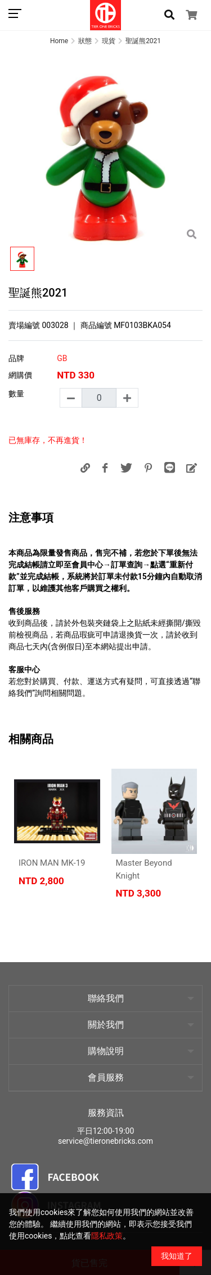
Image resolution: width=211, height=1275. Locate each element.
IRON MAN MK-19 (52, 863)
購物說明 (106, 1051)
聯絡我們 (106, 998)
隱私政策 (107, 1235)
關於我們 (106, 1024)
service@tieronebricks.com (105, 1141)
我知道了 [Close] (176, 1255)
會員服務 (106, 1077)
